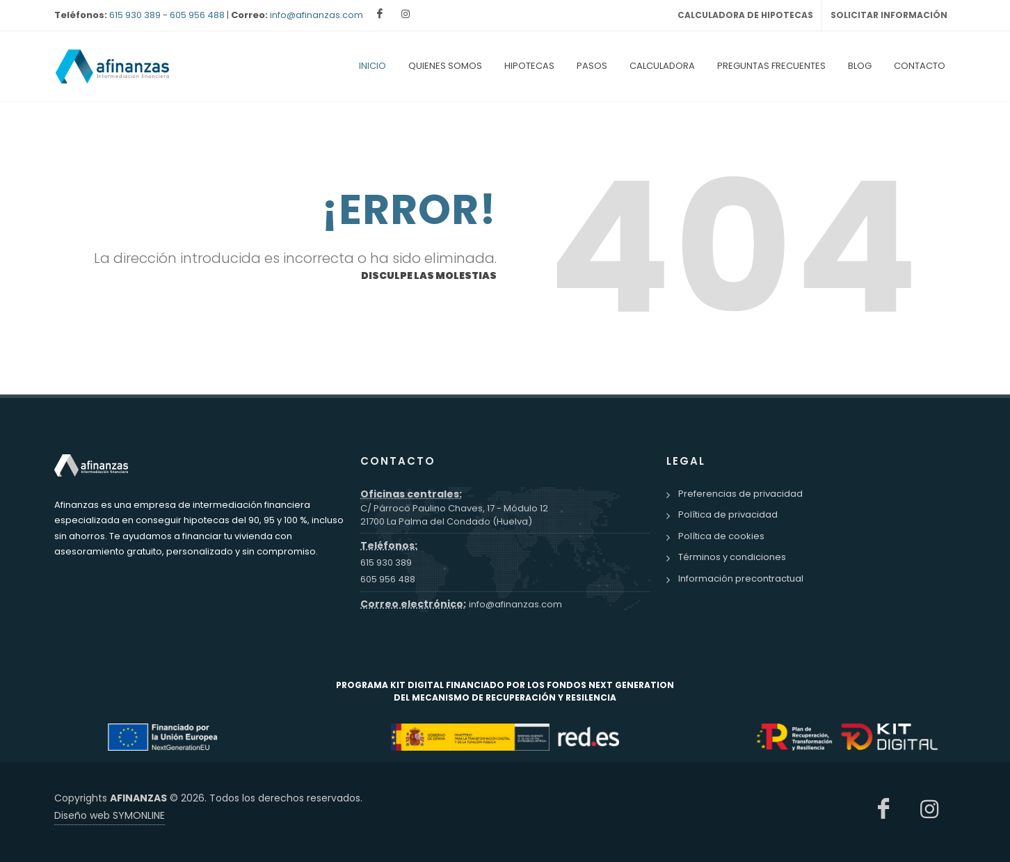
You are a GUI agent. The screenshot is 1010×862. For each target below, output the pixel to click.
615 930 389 (135, 15)
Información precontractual (740, 579)
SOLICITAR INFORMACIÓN (889, 15)
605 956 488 (197, 15)
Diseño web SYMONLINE (109, 816)
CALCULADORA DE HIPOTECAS (745, 15)
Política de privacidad (728, 515)
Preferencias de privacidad (740, 494)
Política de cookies (721, 536)
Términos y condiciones (732, 557)
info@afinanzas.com (316, 15)
